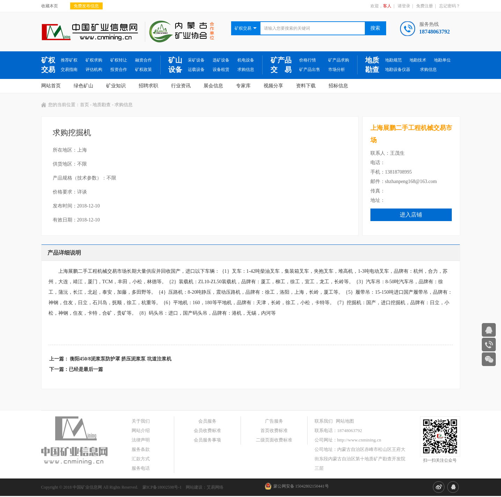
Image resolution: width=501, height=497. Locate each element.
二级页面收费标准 (274, 440)
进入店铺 (411, 215)
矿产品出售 (309, 69)
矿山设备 (175, 64)
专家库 (243, 85)
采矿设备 (196, 60)
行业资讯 (181, 85)
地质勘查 (372, 64)
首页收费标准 (274, 430)
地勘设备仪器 (397, 69)
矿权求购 (94, 60)
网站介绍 (141, 430)
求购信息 (245, 69)
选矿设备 (221, 60)
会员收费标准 (207, 430)
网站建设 (194, 487)
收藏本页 (49, 5)
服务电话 (141, 468)
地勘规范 (393, 60)
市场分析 (336, 69)
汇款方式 (141, 458)
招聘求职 (148, 85)
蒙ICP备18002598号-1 (162, 487)
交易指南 (69, 69)
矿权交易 (48, 64)
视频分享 (273, 85)
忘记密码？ (449, 5)
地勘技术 (418, 60)
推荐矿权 (69, 60)
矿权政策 (143, 69)
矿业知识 (116, 85)
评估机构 (94, 69)
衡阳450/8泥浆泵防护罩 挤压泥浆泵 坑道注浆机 (120, 358)
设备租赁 (221, 69)
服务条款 (141, 449)
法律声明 (141, 440)
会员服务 (207, 421)
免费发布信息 (86, 5)
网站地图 (345, 421)
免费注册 (424, 5)
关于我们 (141, 421)
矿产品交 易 (281, 64)
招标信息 (338, 85)
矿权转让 (118, 60)
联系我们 (324, 421)
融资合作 (143, 60)
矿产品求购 (338, 60)
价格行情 (307, 60)
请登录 (404, 5)
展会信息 (213, 85)
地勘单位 (442, 60)
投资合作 (118, 69)
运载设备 (196, 69)
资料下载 (306, 85)
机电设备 (245, 60)
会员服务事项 (207, 440)
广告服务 (274, 421)
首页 (84, 104)
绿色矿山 (83, 85)
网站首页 (51, 85)
